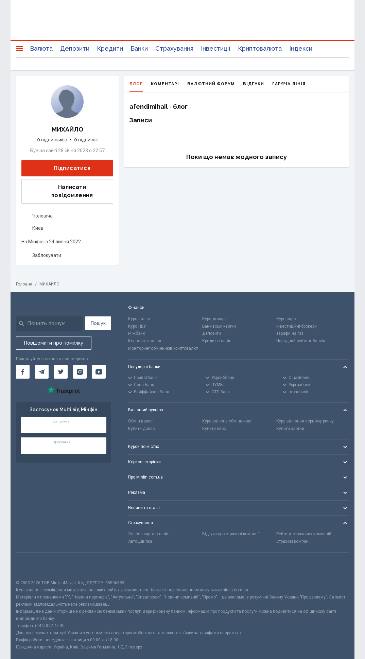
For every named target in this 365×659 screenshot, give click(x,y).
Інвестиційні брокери (296, 326)
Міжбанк (136, 333)
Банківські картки (219, 326)
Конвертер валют (144, 341)
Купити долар (141, 428)
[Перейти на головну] (182, 26)
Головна (24, 284)
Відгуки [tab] (253, 84)
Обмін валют (140, 421)
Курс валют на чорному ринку (305, 421)
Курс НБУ (137, 326)
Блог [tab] (136, 87)
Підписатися (66, 168)
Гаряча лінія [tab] (289, 84)
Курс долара (214, 318)
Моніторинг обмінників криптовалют (163, 348)
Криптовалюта (260, 48)
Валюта (41, 48)
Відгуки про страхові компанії (231, 534)
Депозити (74, 48)
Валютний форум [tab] (211, 84)
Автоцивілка (140, 541)
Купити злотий (290, 428)
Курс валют (139, 318)
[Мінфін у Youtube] (99, 372)
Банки (139, 48)
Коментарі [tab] (165, 84)
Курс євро (286, 318)
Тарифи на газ (289, 333)
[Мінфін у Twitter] (61, 372)
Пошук (98, 323)
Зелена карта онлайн (149, 534)
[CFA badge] (31, 566)
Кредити (110, 48)
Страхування (174, 48)
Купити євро (214, 428)
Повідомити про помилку (53, 343)
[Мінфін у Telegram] (42, 372)
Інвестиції (215, 48)
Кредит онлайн (216, 341)
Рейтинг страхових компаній (303, 534)
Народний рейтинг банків (300, 341)
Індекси (300, 48)
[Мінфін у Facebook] (23, 372)
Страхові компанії (293, 541)
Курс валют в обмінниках (226, 421)
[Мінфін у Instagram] (80, 372)
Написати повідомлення (59, 191)
